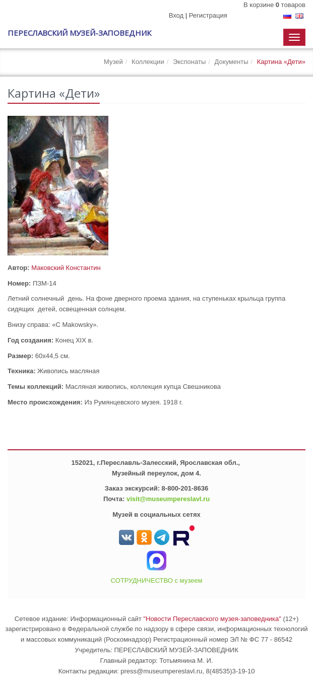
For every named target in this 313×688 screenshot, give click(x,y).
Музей (113, 61)
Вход (176, 15)
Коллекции (148, 61)
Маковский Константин (65, 267)
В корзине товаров (274, 5)
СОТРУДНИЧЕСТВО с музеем (157, 580)
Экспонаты (189, 61)
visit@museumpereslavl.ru (168, 499)
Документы (231, 61)
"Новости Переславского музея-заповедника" (212, 619)
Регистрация (208, 15)
